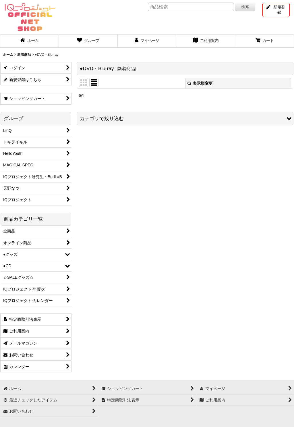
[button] (185, 118)
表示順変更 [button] (200, 83)
